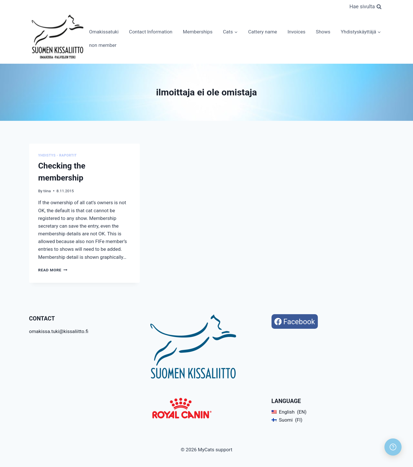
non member (103, 45)
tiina (47, 191)
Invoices (297, 32)
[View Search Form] (365, 6)
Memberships (198, 32)
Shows (323, 32)
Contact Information (150, 32)
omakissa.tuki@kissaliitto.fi (58, 331)
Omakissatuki (104, 32)
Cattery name (262, 32)
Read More (52, 270)
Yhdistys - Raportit (57, 155)
